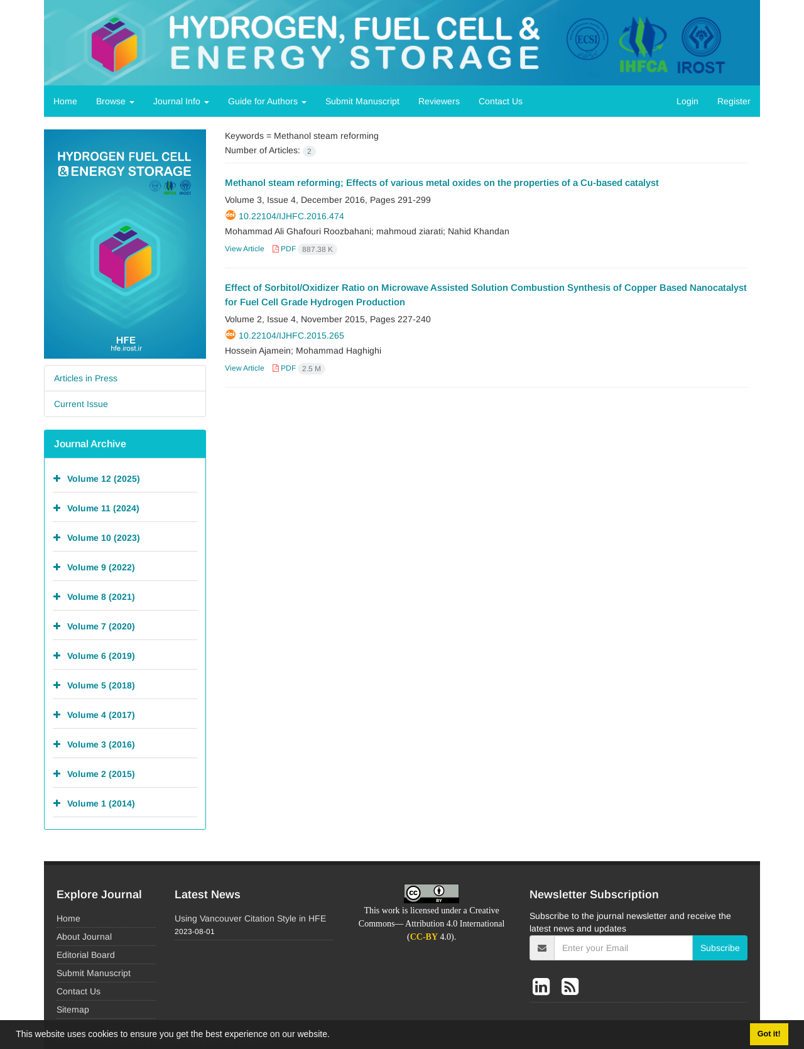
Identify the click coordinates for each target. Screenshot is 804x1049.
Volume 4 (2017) (101, 714)
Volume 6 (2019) (101, 655)
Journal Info (181, 101)
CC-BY (424, 937)
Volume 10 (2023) (103, 537)
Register (734, 101)
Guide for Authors (267, 101)
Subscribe (720, 948)
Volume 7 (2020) (101, 626)
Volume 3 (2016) (101, 744)
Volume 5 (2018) (101, 685)
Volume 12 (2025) (103, 478)
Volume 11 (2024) (103, 508)
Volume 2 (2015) (101, 773)
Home (65, 101)
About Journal (84, 937)
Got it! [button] (769, 1034)
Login (687, 101)
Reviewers (439, 101)
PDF (305, 248)
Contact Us (501, 101)
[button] (334, 1036)
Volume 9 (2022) (101, 567)
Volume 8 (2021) (101, 596)
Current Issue (81, 404)
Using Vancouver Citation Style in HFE (250, 918)
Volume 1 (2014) (101, 803)
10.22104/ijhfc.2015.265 (291, 335)
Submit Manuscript (362, 101)
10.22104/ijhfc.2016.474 (291, 216)
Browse (115, 101)
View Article (244, 248)
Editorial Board (86, 955)
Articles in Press (85, 378)
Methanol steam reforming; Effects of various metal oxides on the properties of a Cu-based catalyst (442, 182)
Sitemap (73, 1009)
